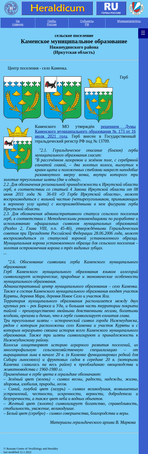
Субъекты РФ (87, 23)
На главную (17, 23)
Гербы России (52, 23)
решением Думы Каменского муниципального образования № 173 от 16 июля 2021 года (85, 131)
